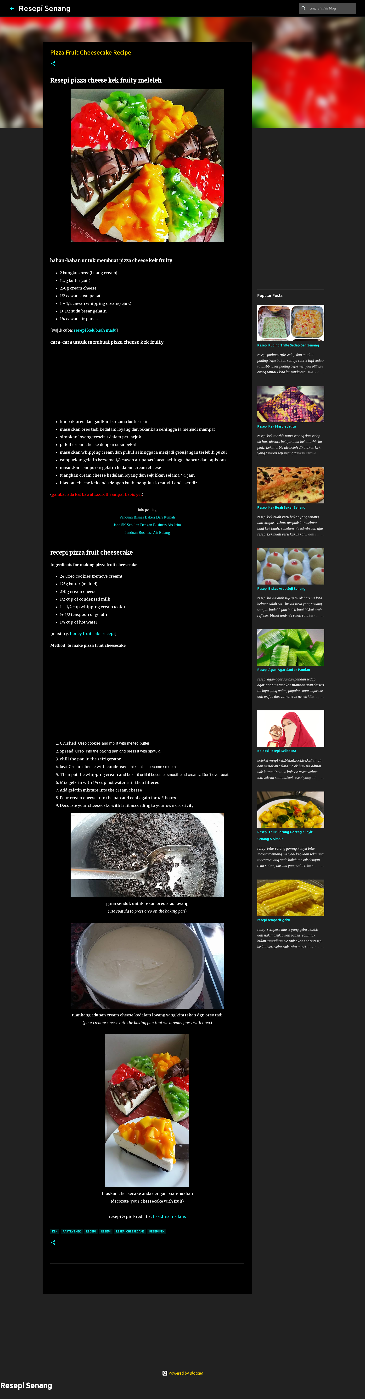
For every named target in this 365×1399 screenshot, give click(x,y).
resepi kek (156, 1231)
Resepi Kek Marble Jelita (276, 426)
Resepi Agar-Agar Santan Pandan (283, 670)
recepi (91, 1231)
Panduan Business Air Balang (147, 532)
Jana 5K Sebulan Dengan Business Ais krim (147, 525)
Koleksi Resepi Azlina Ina (276, 751)
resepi (106, 1231)
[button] (53, 64)
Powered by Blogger (182, 1373)
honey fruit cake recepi (92, 633)
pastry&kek (72, 1231)
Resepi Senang (45, 8)
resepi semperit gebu (273, 920)
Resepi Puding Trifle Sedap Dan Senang (288, 345)
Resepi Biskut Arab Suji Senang (281, 589)
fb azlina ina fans (169, 1216)
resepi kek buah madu (95, 330)
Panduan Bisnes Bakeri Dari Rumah (147, 517)
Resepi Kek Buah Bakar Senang (281, 507)
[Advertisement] (152, 384)
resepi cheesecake (130, 1231)
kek (54, 1231)
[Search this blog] (331, 8)
